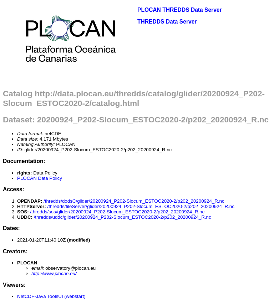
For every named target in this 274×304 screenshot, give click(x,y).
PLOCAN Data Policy (39, 178)
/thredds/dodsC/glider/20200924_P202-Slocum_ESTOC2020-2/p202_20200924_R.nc (134, 201)
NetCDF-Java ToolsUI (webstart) (51, 296)
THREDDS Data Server (167, 22)
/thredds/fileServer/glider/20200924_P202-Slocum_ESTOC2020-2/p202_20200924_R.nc (140, 206)
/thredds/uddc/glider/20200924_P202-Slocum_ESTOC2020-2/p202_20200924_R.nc (122, 217)
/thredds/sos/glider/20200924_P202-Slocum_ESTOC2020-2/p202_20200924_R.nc (117, 211)
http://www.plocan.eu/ (54, 273)
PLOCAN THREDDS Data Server (179, 10)
